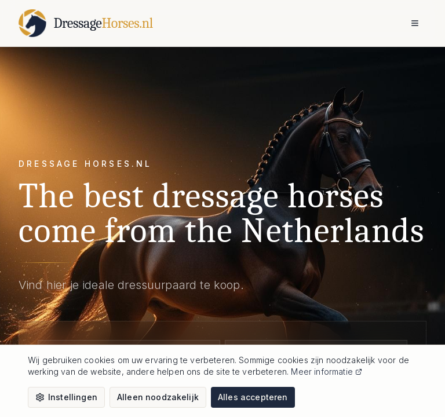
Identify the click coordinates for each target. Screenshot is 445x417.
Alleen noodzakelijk (158, 397)
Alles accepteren (253, 397)
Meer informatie (326, 371)
